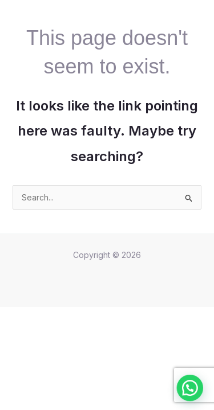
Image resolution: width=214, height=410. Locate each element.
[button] (193, 397)
